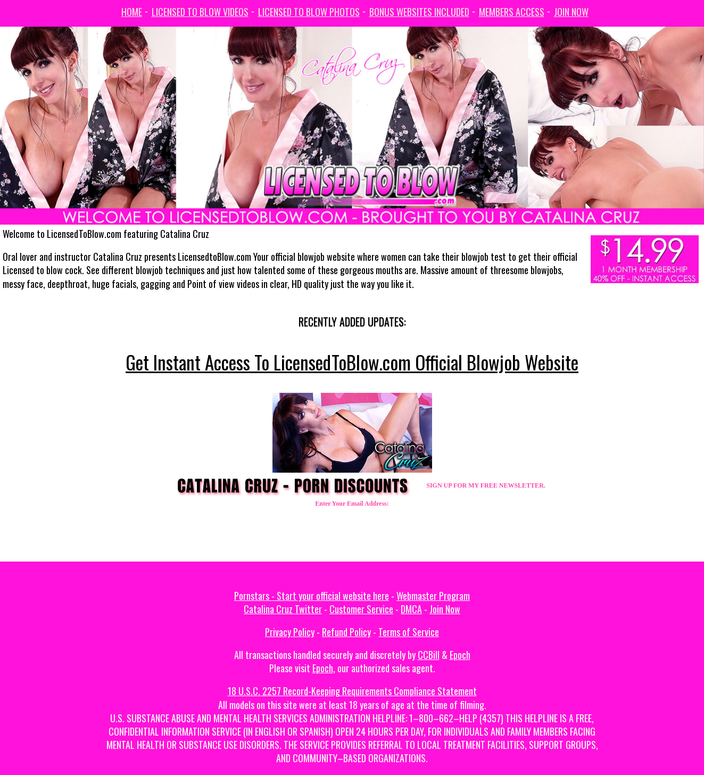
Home (131, 12)
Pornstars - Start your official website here (311, 596)
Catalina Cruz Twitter (283, 609)
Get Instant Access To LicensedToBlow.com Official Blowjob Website (352, 362)
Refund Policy (346, 632)
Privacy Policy (289, 632)
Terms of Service (408, 632)
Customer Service (361, 609)
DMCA (411, 609)
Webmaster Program (433, 596)
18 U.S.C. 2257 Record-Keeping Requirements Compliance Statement (352, 691)
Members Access (511, 12)
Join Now (571, 12)
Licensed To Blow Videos (200, 12)
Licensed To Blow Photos (309, 12)
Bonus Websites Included (419, 12)
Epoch (460, 655)
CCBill (429, 655)
